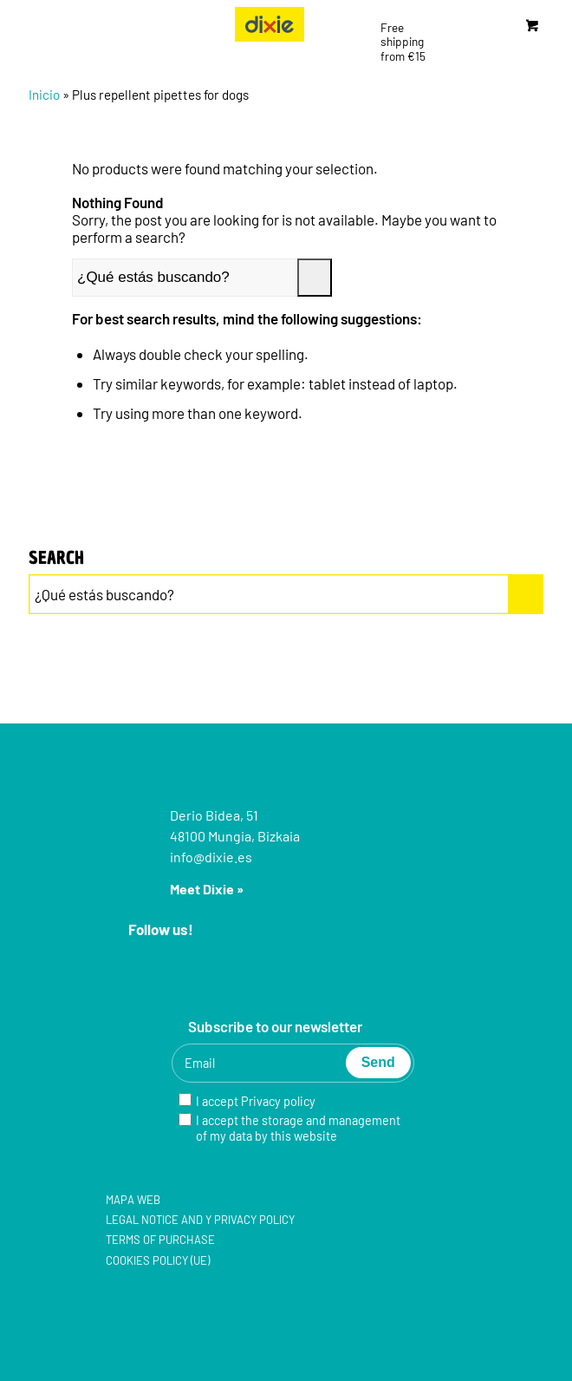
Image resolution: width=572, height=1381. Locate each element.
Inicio (44, 94)
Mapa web (133, 1200)
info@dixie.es (211, 856)
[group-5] (269, 24)
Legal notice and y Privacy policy (200, 1220)
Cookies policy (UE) (158, 1260)
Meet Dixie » (207, 888)
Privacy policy (278, 1101)
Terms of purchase (160, 1240)
